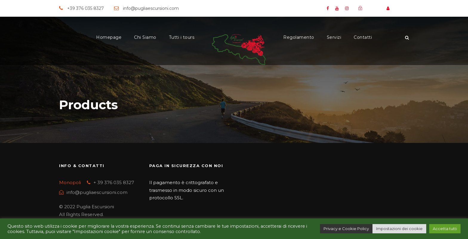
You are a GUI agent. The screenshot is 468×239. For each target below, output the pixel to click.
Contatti (363, 37)
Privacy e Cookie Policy (346, 228)
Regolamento (298, 37)
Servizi (334, 37)
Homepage (108, 37)
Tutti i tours (182, 37)
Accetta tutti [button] (445, 228)
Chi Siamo (145, 37)
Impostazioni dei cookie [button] (399, 228)
